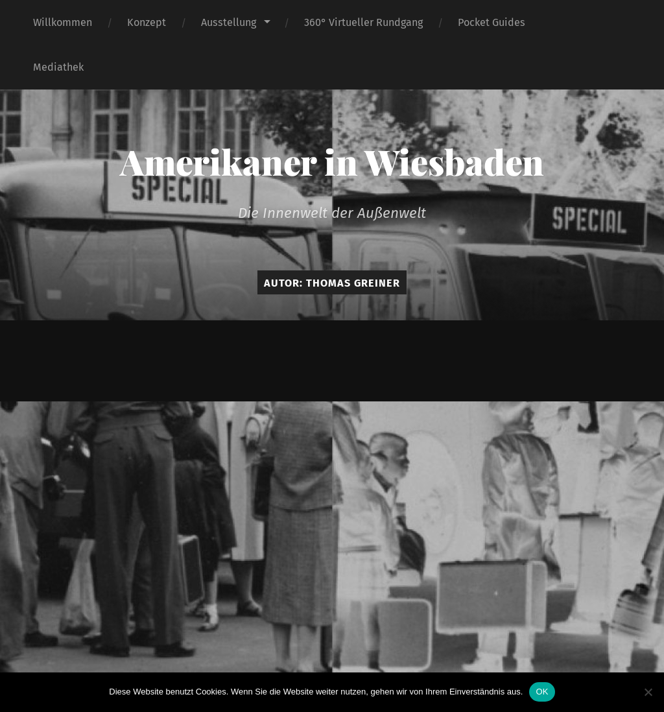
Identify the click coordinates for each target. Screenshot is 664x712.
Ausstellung (228, 22)
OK (542, 691)
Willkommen (62, 22)
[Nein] (647, 691)
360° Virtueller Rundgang (363, 22)
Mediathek (58, 67)
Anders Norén (439, 360)
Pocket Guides (491, 22)
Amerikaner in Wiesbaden (332, 161)
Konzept (146, 22)
